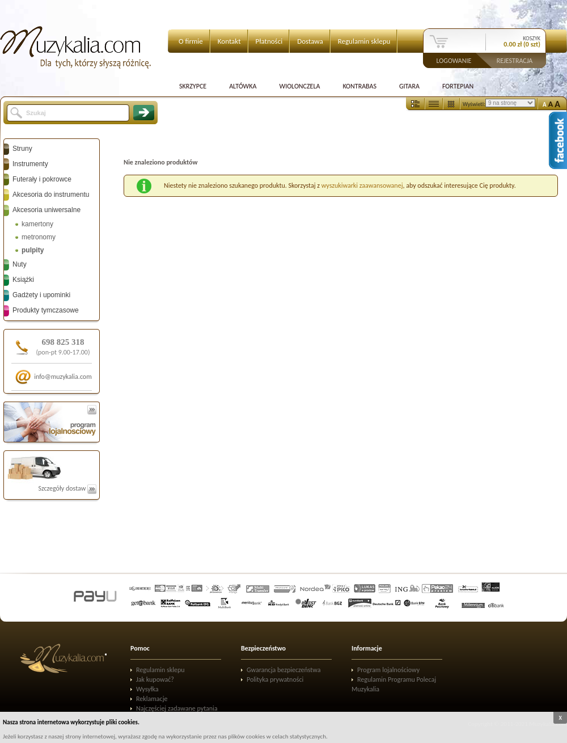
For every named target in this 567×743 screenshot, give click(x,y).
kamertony (37, 224)
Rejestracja (515, 60)
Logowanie (454, 60)
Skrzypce (192, 86)
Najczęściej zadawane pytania (177, 708)
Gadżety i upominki (41, 295)
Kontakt (229, 41)
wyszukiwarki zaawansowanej (362, 185)
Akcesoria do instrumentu (50, 195)
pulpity (33, 250)
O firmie (191, 41)
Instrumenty (30, 164)
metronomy (39, 237)
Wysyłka (147, 689)
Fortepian (457, 86)
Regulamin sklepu (364, 41)
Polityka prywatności (275, 679)
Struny (22, 149)
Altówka (242, 86)
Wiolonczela (299, 86)
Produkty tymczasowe (45, 310)
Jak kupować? (155, 679)
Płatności (269, 41)
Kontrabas (359, 86)
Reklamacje (151, 699)
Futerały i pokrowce (41, 179)
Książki (23, 280)
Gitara (409, 86)
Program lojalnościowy (388, 670)
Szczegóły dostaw (67, 488)
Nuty (19, 264)
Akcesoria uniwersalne (46, 210)
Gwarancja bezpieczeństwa (284, 670)
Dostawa (310, 41)
